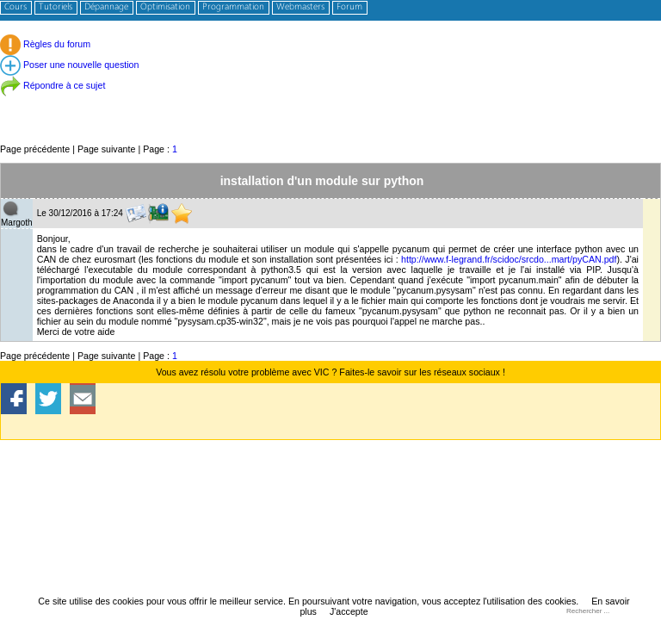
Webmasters (300, 7)
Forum (349, 7)
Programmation (233, 7)
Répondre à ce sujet (52, 85)
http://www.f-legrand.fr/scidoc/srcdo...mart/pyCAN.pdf (509, 259)
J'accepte (349, 611)
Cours (15, 7)
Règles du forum (45, 44)
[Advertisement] (330, 102)
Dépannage (106, 7)
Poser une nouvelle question (69, 64)
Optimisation (165, 7)
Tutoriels (55, 7)
